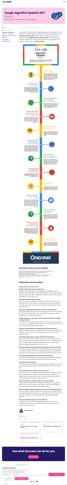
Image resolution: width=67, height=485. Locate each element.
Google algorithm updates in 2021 (29, 437)
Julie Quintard (33, 19)
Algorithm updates (23, 418)
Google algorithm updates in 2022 (52, 425)
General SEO (8, 16)
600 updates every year (42, 32)
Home (20, 27)
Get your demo (33, 457)
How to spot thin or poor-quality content (29, 426)
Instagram (34, 481)
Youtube (37, 481)
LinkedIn (31, 481)
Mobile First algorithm (48, 291)
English (29, 479)
